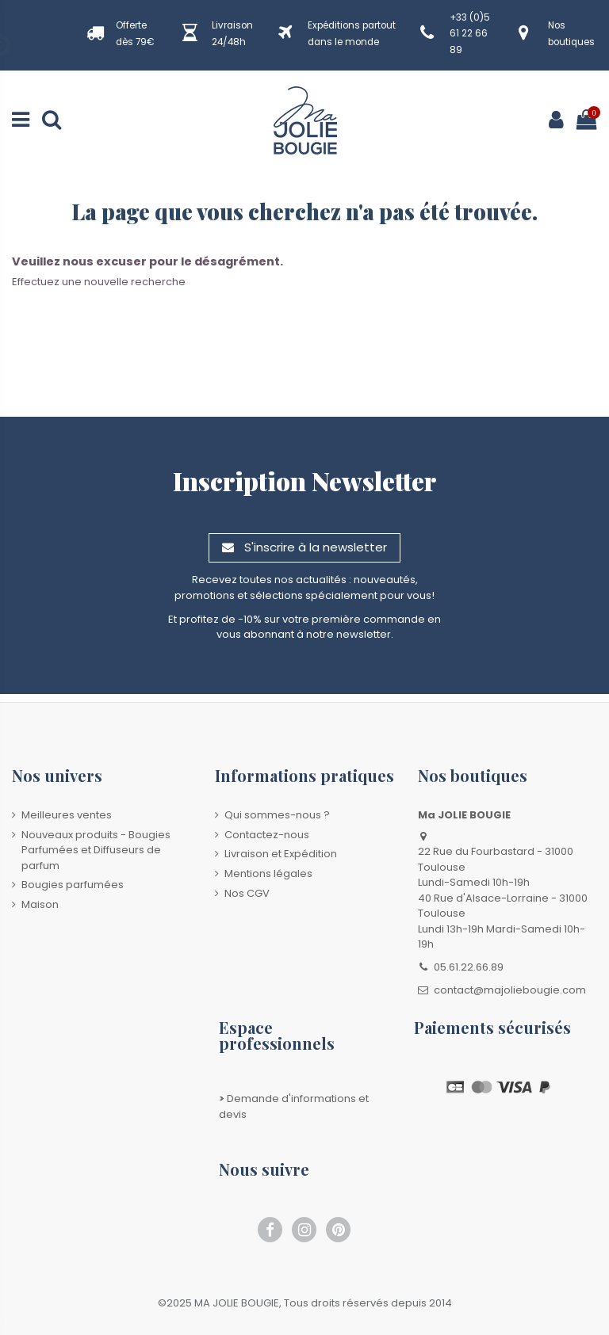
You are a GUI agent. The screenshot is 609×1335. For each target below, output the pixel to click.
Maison (40, 904)
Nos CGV (247, 893)
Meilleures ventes (66, 814)
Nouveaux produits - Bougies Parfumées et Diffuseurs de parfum (95, 850)
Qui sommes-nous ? (277, 814)
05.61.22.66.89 (469, 967)
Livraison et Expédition (280, 853)
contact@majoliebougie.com (510, 989)
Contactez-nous (266, 834)
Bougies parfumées (72, 884)
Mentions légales (268, 873)
